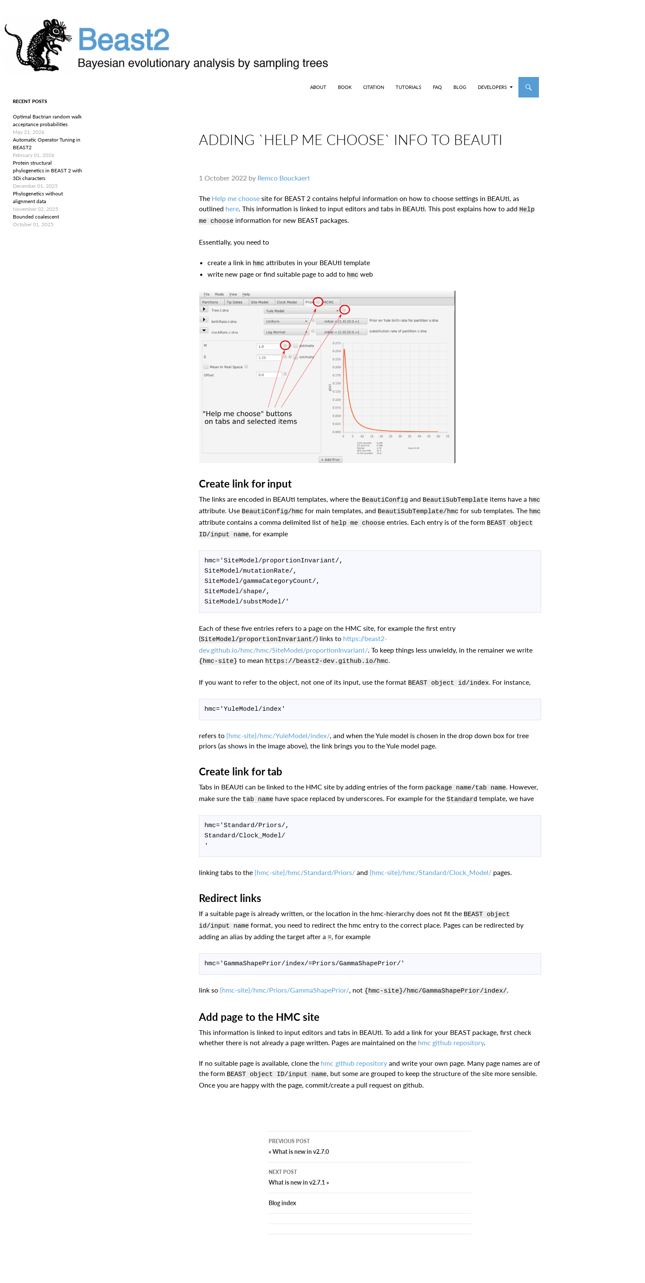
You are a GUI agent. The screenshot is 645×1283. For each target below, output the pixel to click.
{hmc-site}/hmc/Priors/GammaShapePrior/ (284, 976)
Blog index (282, 1193)
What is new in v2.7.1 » (370, 1167)
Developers (492, 87)
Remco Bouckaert (283, 184)
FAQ (437, 87)
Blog (459, 87)
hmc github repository (451, 1027)
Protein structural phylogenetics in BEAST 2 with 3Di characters (47, 170)
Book (345, 87)
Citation (373, 87)
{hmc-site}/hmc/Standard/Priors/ (304, 862)
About (318, 87)
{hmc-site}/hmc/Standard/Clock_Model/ (430, 862)
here (232, 215)
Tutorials (408, 87)
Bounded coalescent (36, 216)
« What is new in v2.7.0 (370, 1136)
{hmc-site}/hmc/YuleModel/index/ (278, 728)
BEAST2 (50, 87)
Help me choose (236, 205)
